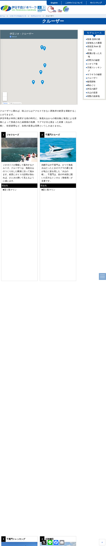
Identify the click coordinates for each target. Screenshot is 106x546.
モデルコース (36, 16)
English (54, 3)
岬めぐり (91, 85)
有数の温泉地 (93, 96)
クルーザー (92, 78)
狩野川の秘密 (93, 60)
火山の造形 (92, 92)
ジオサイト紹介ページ (19, 262)
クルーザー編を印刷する (39, 444)
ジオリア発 (92, 64)
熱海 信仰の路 (93, 39)
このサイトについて (74, 3)
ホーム (2, 16)
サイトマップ (96, 3)
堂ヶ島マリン (10, 190)
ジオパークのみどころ (18, 16)
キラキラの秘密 (94, 74)
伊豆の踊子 (92, 89)
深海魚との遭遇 (94, 43)
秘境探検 (91, 81)
